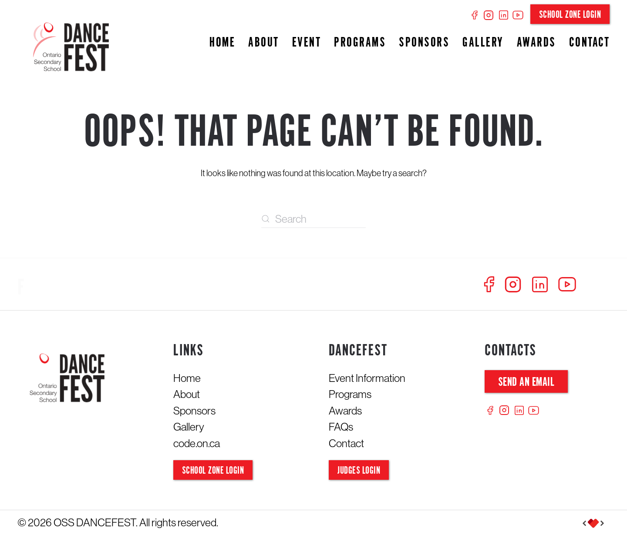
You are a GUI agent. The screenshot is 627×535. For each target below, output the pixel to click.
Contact (589, 43)
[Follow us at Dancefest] (109, 288)
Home (222, 43)
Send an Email (526, 382)
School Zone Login (570, 15)
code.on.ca (196, 443)
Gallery (483, 43)
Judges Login (358, 470)
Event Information (367, 378)
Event (306, 43)
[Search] (313, 219)
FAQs (341, 427)
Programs (360, 43)
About (263, 43)
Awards (536, 43)
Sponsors (424, 43)
